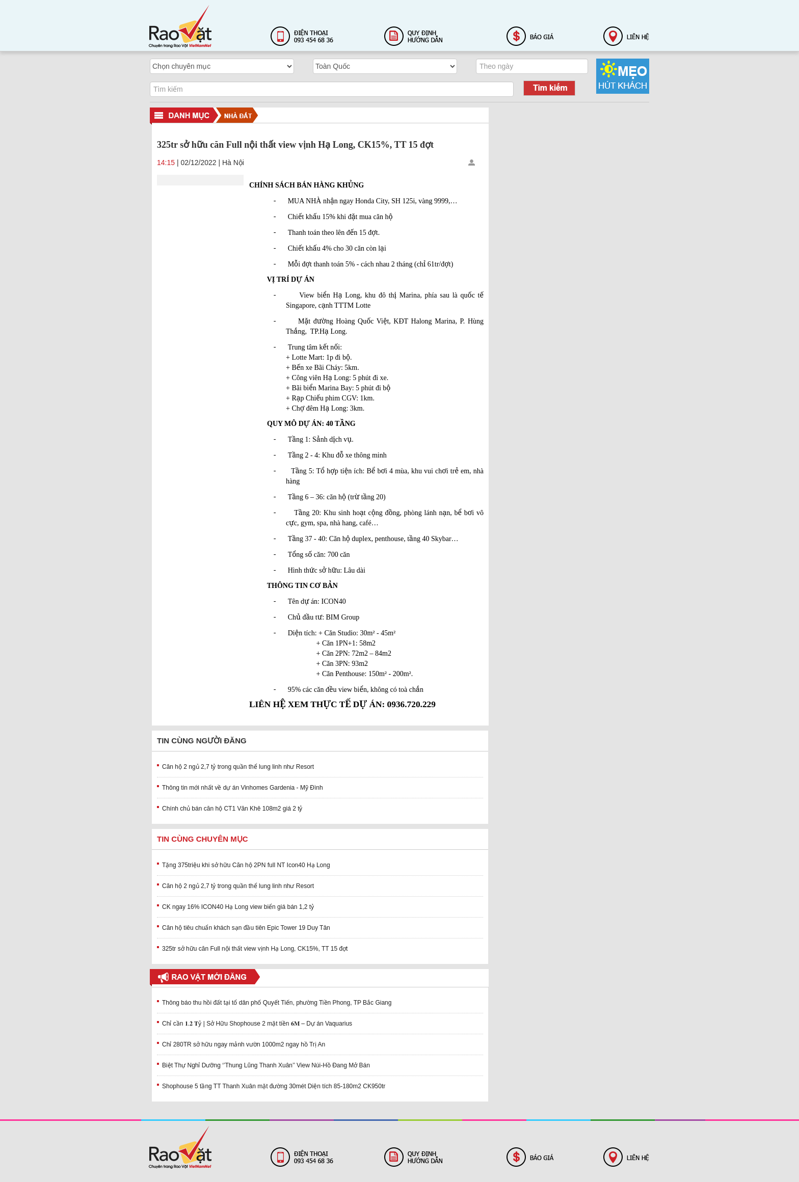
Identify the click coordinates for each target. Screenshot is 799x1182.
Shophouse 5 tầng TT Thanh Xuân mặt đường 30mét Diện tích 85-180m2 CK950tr (273, 1086)
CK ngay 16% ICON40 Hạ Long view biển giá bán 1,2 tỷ (238, 906)
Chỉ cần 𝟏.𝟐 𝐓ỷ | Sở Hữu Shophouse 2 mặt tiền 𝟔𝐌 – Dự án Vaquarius (257, 1023)
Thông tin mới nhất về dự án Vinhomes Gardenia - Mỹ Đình (242, 787)
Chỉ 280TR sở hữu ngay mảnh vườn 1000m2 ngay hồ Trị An (243, 1044)
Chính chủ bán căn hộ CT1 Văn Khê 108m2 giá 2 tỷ (232, 808)
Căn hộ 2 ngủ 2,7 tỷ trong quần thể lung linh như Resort (238, 766)
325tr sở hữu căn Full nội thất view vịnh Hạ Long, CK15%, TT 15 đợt (255, 948)
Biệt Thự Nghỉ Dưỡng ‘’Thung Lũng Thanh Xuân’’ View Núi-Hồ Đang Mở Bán (266, 1065)
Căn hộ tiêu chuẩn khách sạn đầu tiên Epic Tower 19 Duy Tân (246, 927)
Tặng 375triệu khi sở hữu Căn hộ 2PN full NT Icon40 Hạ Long (246, 865)
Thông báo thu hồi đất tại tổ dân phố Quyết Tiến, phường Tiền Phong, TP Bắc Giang (276, 1002)
